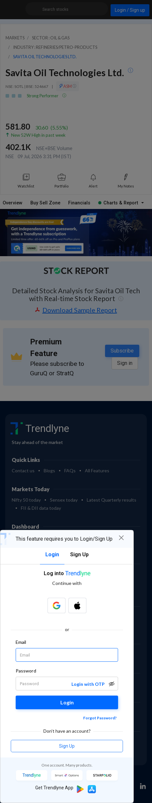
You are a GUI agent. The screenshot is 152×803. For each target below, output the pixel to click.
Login (67, 702)
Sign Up (67, 746)
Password (26, 670)
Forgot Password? (100, 717)
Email (21, 642)
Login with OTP (88, 684)
